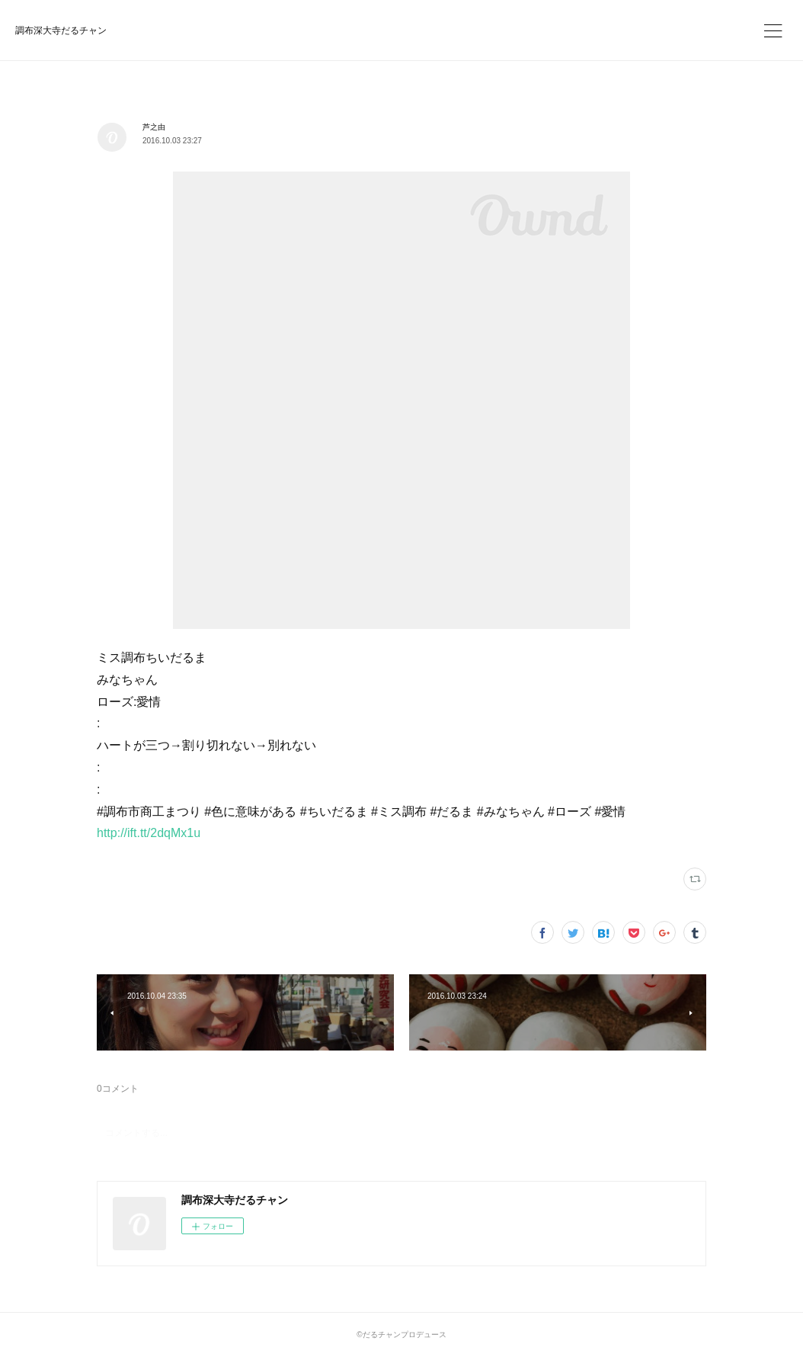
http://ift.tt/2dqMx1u (148, 832)
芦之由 (153, 127)
